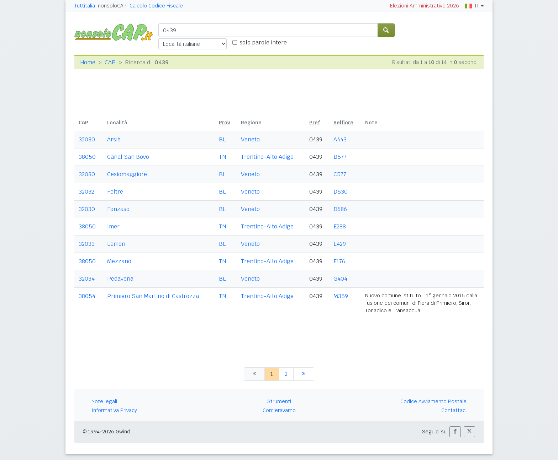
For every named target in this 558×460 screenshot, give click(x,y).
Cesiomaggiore (127, 174)
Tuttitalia (84, 5)
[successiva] (303, 374)
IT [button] (472, 5)
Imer (113, 226)
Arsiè (114, 139)
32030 (87, 139)
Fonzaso (118, 209)
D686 (340, 209)
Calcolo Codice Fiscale (156, 5)
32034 (87, 278)
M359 (340, 296)
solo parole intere (263, 42)
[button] (455, 431)
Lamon (116, 244)
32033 (87, 244)
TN (222, 157)
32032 (86, 191)
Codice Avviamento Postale (433, 401)
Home (87, 62)
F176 (339, 261)
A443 (340, 139)
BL (222, 139)
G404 (340, 278)
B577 (340, 157)
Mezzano (119, 261)
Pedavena (120, 278)
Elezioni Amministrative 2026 (424, 5)
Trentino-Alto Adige (267, 157)
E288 (339, 226)
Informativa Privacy (114, 410)
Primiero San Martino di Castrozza (153, 296)
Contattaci (454, 410)
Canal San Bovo (128, 157)
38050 (87, 157)
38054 (87, 296)
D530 (340, 191)
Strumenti (279, 401)
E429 (339, 244)
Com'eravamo (279, 410)
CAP (110, 62)
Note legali (104, 401)
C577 (339, 174)
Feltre (115, 191)
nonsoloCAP (112, 5)
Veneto (250, 139)
